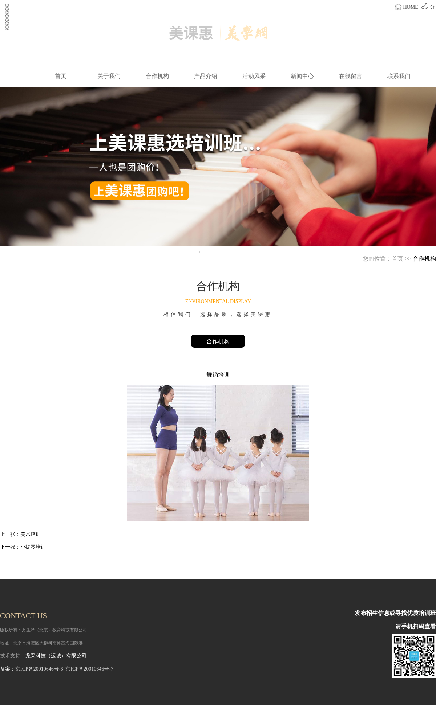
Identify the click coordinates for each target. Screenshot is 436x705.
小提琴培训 (33, 547)
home (414, 7)
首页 (397, 258)
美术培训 (30, 534)
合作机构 (218, 341)
